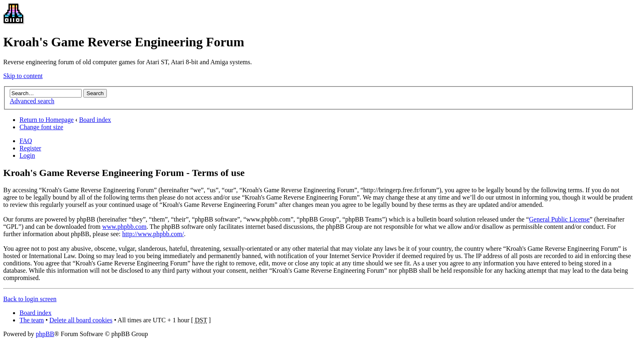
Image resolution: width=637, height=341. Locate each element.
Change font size (41, 127)
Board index (95, 119)
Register (30, 148)
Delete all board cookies (81, 320)
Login (27, 155)
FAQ (26, 140)
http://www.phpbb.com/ (153, 233)
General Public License (559, 219)
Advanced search (32, 101)
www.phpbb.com (124, 226)
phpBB (45, 333)
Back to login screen (29, 298)
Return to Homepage (47, 119)
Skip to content (23, 75)
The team (32, 320)
